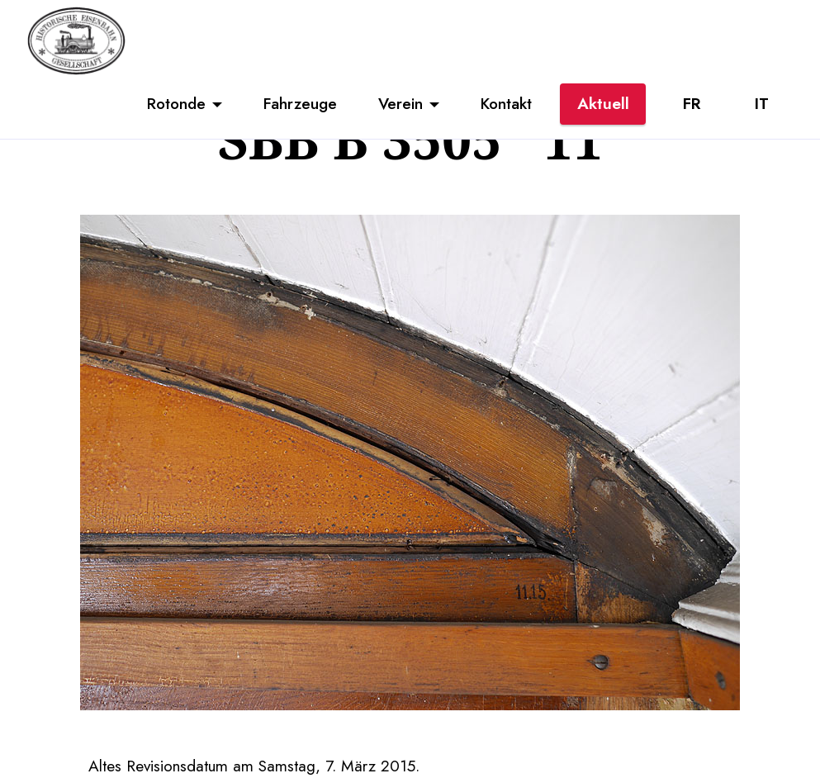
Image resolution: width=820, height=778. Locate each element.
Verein (400, 103)
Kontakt (506, 103)
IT (762, 103)
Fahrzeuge (300, 103)
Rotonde (176, 103)
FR (691, 103)
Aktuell (603, 103)
